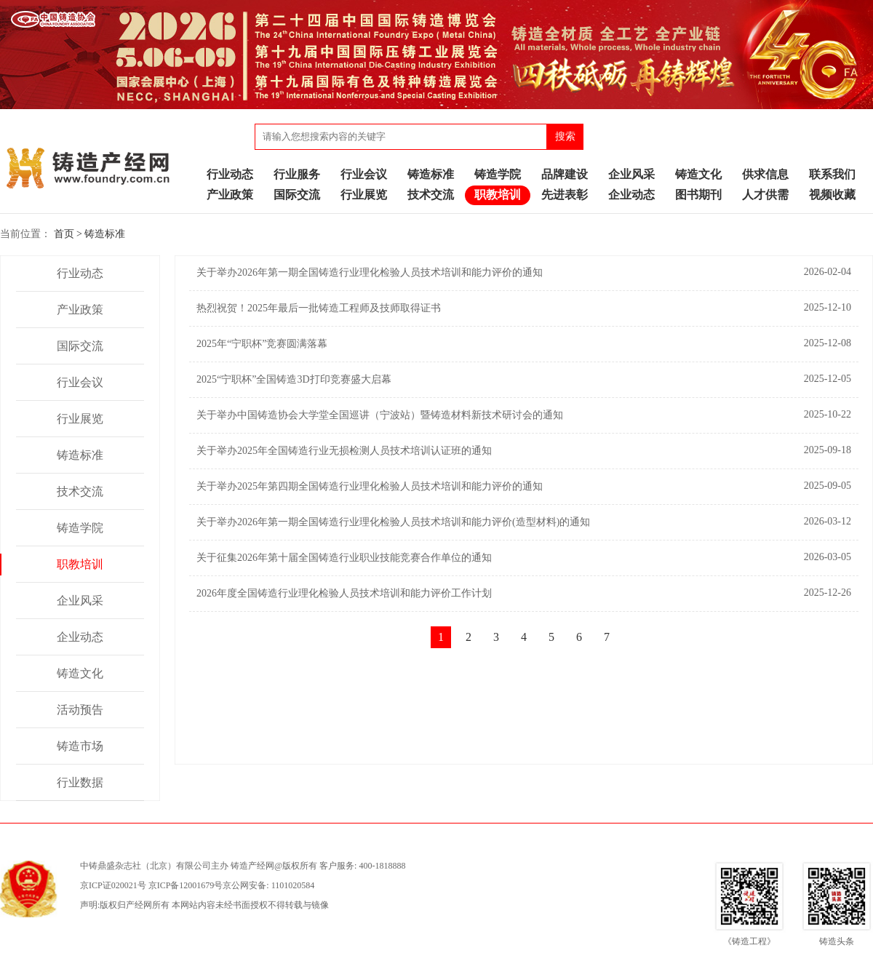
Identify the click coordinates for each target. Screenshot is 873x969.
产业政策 (230, 194)
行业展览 (363, 194)
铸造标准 (430, 174)
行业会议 (363, 174)
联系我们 (832, 174)
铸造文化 (698, 174)
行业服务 (297, 174)
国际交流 (297, 194)
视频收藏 (832, 194)
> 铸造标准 (100, 233)
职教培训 (497, 194)
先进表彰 (564, 194)
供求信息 (765, 174)
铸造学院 (497, 174)
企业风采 (631, 174)
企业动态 (631, 194)
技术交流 (430, 194)
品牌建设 (564, 174)
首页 (64, 233)
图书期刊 (698, 194)
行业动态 (230, 174)
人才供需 (765, 194)
